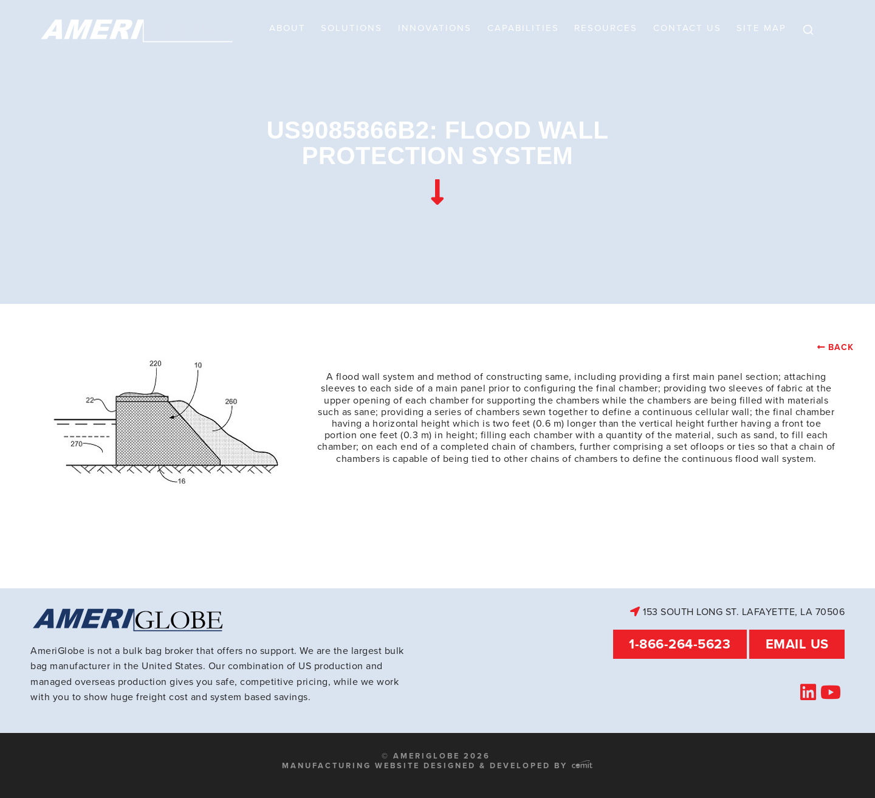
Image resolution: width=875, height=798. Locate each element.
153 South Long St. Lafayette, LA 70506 (737, 612)
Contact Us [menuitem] (687, 28)
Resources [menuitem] (605, 28)
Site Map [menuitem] (761, 28)
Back (841, 347)
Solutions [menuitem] (351, 28)
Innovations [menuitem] (435, 28)
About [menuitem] (287, 28)
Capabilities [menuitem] (523, 28)
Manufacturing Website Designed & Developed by (437, 765)
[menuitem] (808, 30)
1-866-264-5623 (679, 644)
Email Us (797, 644)
